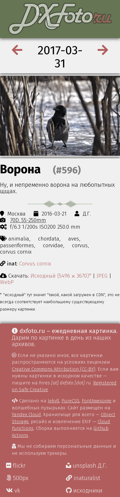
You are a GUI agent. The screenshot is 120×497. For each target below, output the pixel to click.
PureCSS (70, 401)
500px (17, 478)
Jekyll (53, 401)
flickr (16, 465)
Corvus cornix (35, 263)
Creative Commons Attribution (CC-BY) (53, 369)
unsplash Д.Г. (86, 465)
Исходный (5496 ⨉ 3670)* (60, 275)
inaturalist (83, 478)
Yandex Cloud (26, 414)
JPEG (102, 275)
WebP (7, 282)
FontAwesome (96, 401)
